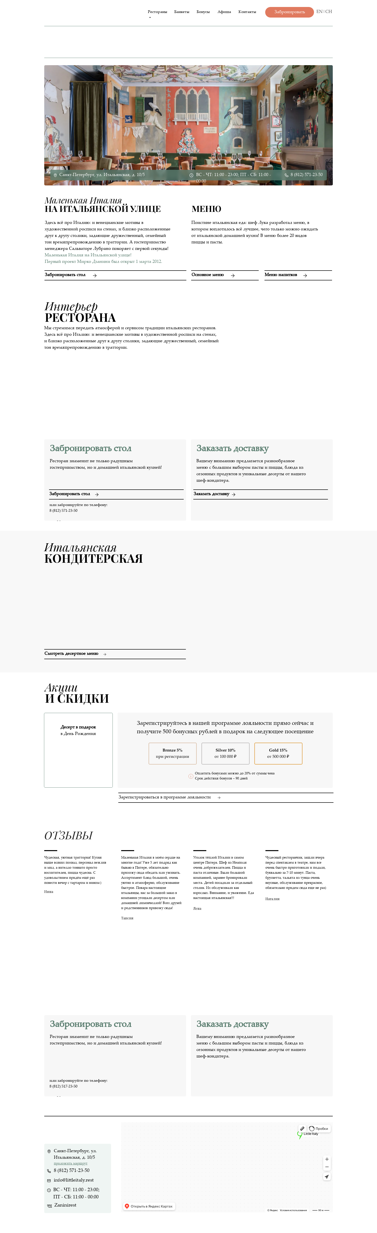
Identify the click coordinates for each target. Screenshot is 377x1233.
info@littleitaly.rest (74, 1180)
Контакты (247, 12)
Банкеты (181, 12)
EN (319, 12)
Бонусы (203, 12)
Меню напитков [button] (281, 275)
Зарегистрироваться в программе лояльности (165, 797)
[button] (298, 270)
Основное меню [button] (208, 275)
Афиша (224, 12)
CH (328, 12)
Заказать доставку (211, 494)
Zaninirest (65, 1205)
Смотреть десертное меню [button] (71, 654)
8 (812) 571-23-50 (307, 175)
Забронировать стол (65, 275)
